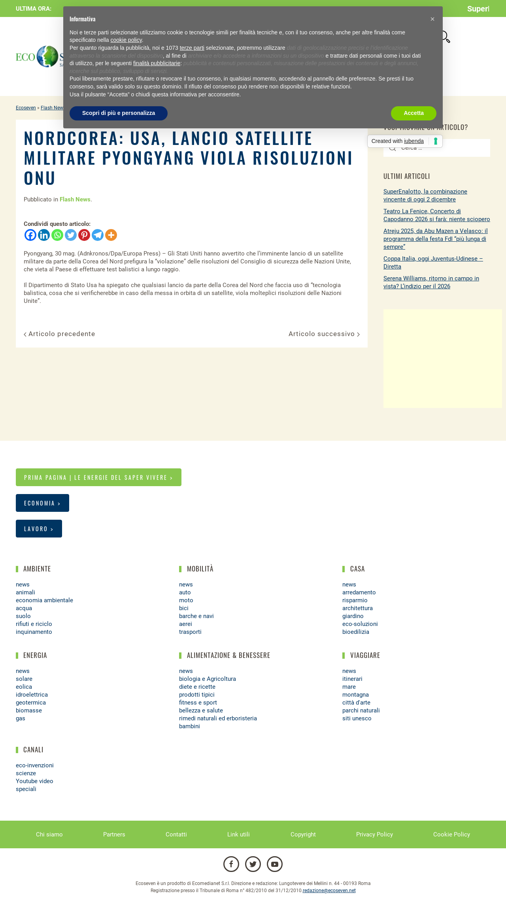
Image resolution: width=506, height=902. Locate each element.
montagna (355, 694)
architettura (357, 608)
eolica (24, 686)
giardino (353, 616)
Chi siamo (49, 834)
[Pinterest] (84, 235)
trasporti (190, 631)
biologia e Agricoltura (207, 678)
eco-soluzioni (360, 624)
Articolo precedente (59, 334)
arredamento (359, 592)
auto (185, 592)
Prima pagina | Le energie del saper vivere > (98, 477)
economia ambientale (44, 600)
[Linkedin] (44, 235)
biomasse (29, 710)
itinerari (352, 678)
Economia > (42, 503)
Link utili (238, 834)
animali (25, 592)
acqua (24, 608)
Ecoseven (26, 108)
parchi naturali (361, 710)
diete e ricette (197, 686)
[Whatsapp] (57, 235)
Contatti (176, 834)
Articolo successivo (324, 334)
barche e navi (196, 616)
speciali (26, 789)
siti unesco (357, 718)
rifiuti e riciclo (34, 624)
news (23, 584)
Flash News (53, 108)
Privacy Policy (374, 834)
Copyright (303, 834)
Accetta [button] (414, 113)
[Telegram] (98, 235)
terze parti (192, 48)
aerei (185, 624)
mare (349, 686)
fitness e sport (198, 702)
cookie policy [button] (126, 40)
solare (24, 678)
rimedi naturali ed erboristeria (218, 718)
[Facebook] (30, 235)
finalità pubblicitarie (156, 63)
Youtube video (34, 781)
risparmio (355, 600)
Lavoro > (39, 528)
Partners (114, 834)
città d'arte (356, 702)
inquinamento (34, 631)
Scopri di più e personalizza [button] (118, 113)
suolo (23, 616)
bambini (189, 726)
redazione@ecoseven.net (329, 890)
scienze (26, 773)
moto (186, 600)
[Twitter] (71, 235)
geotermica (31, 702)
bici (184, 608)
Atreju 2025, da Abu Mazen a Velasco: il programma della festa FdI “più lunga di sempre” (435, 238)
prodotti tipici (197, 694)
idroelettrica (32, 694)
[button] (432, 19)
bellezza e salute (201, 710)
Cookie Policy (451, 834)
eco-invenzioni (35, 765)
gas (20, 718)
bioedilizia (355, 631)
